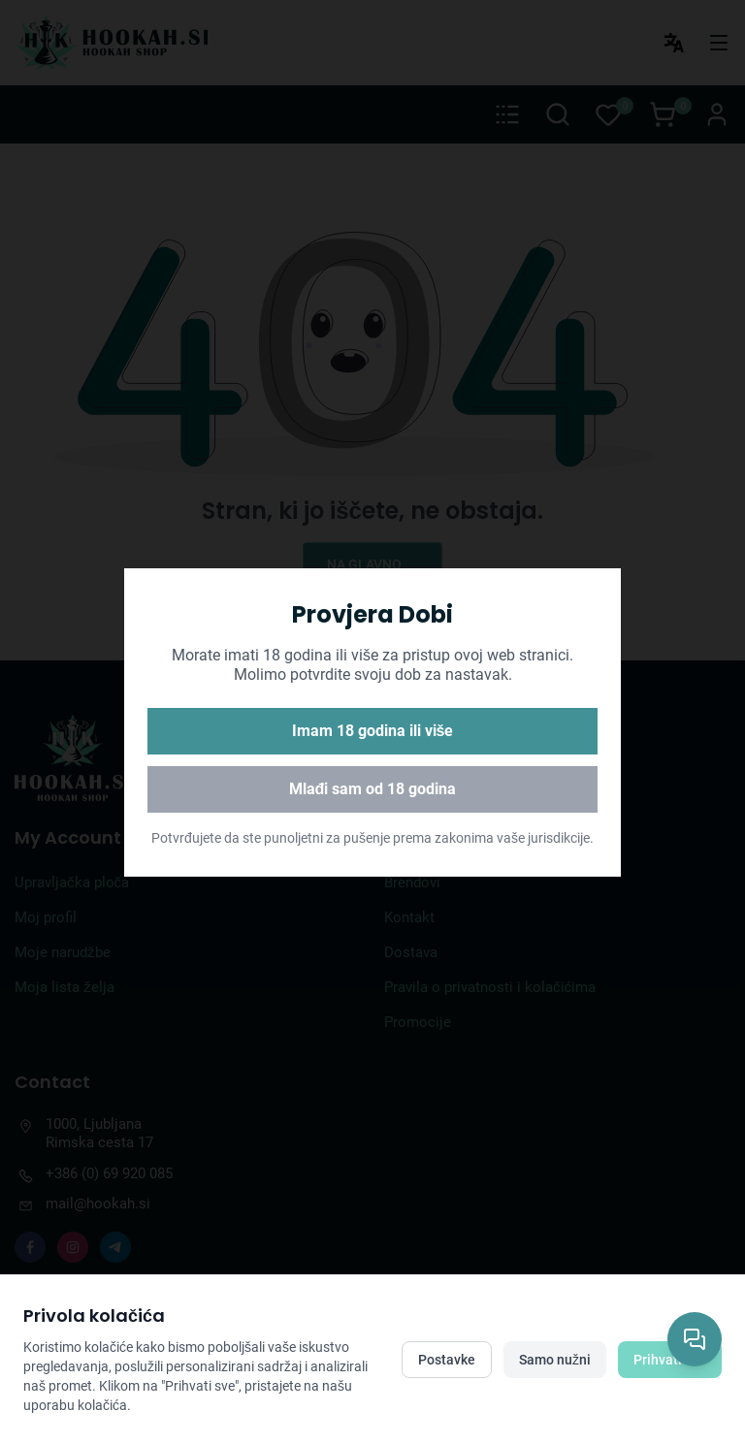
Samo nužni (555, 1359)
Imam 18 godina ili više (373, 731)
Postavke (446, 1359)
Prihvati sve (669, 1359)
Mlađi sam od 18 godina (373, 789)
